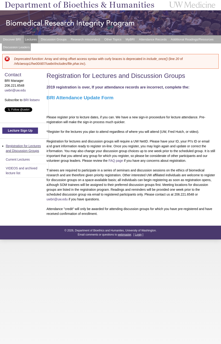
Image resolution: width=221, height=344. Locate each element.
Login (138, 234)
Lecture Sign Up (20, 130)
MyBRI (130, 39)
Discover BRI (12, 39)
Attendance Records (152, 39)
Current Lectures (18, 159)
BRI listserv (31, 100)
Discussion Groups (54, 39)
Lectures (31, 39)
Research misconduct (85, 39)
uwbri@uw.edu (57, 199)
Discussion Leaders (16, 47)
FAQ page (115, 160)
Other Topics (112, 39)
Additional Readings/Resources (192, 39)
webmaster (124, 234)
